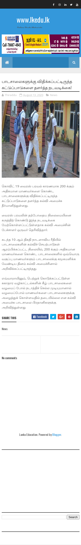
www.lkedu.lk (33, 19)
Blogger (56, 434)
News (53, 95)
